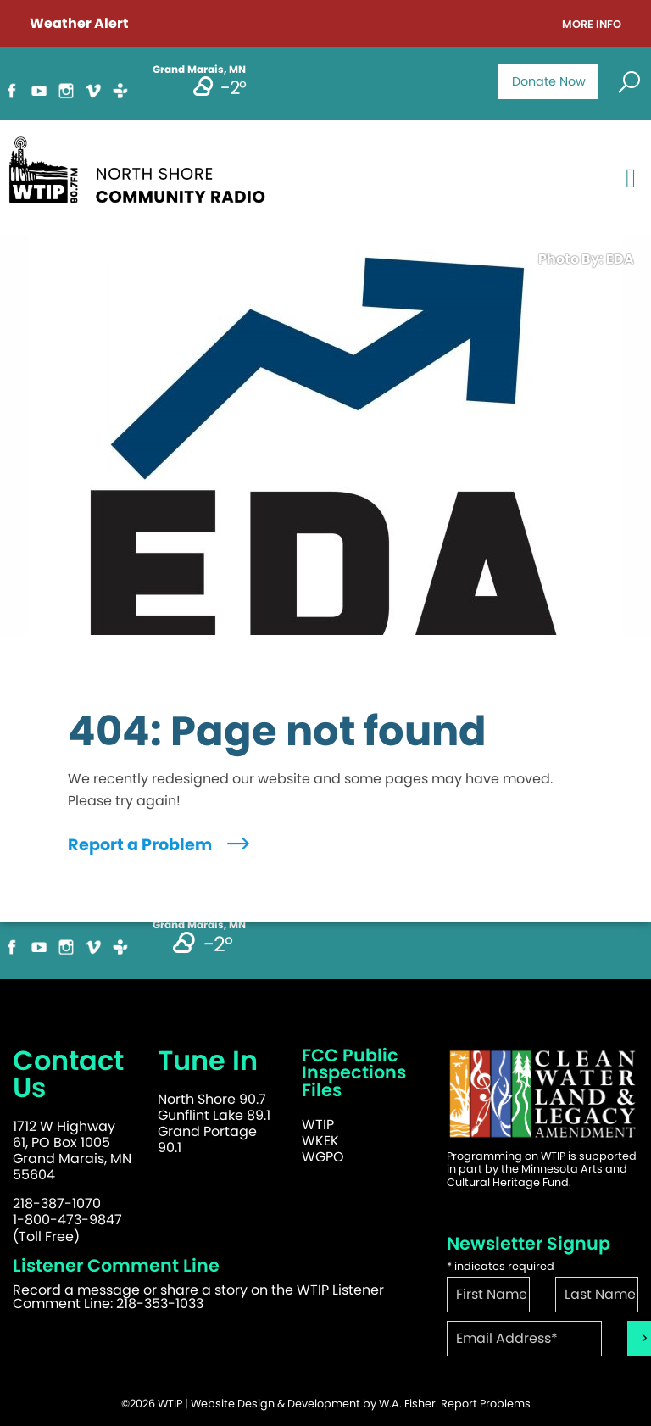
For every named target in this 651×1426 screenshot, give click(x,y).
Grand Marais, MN (199, 925)
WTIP (318, 1124)
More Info (591, 25)
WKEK (320, 1140)
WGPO (323, 1157)
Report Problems (486, 1403)
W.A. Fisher (407, 1403)
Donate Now (549, 81)
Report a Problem (160, 844)
